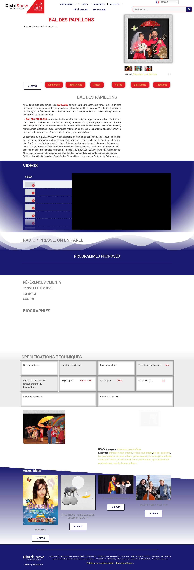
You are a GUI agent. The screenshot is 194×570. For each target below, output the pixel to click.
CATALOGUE (68, 4)
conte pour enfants (141, 459)
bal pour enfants (106, 456)
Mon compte (99, 9)
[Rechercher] (189, 9)
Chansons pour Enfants (144, 74)
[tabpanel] (121, 201)
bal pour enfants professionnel (131, 456)
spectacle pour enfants (124, 463)
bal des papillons (161, 452)
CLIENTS (114, 4)
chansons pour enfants (159, 456)
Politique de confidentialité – (101, 563)
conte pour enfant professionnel (114, 459)
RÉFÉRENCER (81, 9)
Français (162, 2)
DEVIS (85, 4)
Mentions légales (125, 563)
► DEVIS (32, 86)
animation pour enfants (120, 452)
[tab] (47, 184)
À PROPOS (99, 4)
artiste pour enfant (142, 452)
